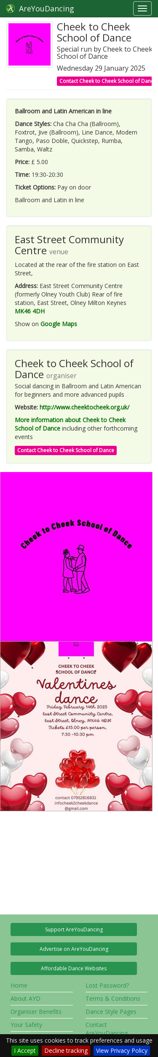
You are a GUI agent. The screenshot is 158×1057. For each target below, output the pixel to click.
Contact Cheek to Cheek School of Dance (65, 450)
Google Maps (58, 324)
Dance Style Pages (111, 1012)
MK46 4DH (30, 311)
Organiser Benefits (36, 1012)
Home (19, 985)
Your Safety (26, 1025)
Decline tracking (66, 1050)
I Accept (25, 1050)
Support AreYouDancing (74, 929)
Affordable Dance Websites (74, 968)
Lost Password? (107, 985)
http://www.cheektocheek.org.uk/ (84, 407)
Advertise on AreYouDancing (74, 949)
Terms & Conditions (113, 998)
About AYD (25, 998)
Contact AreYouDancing (107, 1029)
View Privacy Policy (121, 1050)
